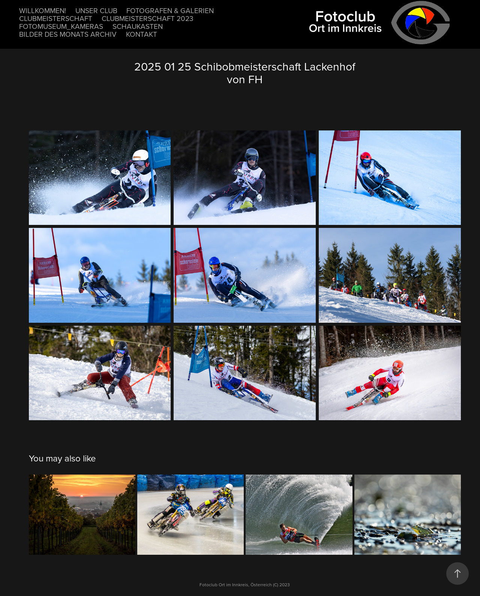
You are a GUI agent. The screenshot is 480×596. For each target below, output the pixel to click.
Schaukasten (137, 26)
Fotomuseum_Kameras (61, 26)
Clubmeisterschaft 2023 (148, 18)
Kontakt (141, 34)
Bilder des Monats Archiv (68, 34)
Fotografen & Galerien (170, 10)
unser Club (96, 10)
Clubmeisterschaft (55, 18)
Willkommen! (42, 10)
